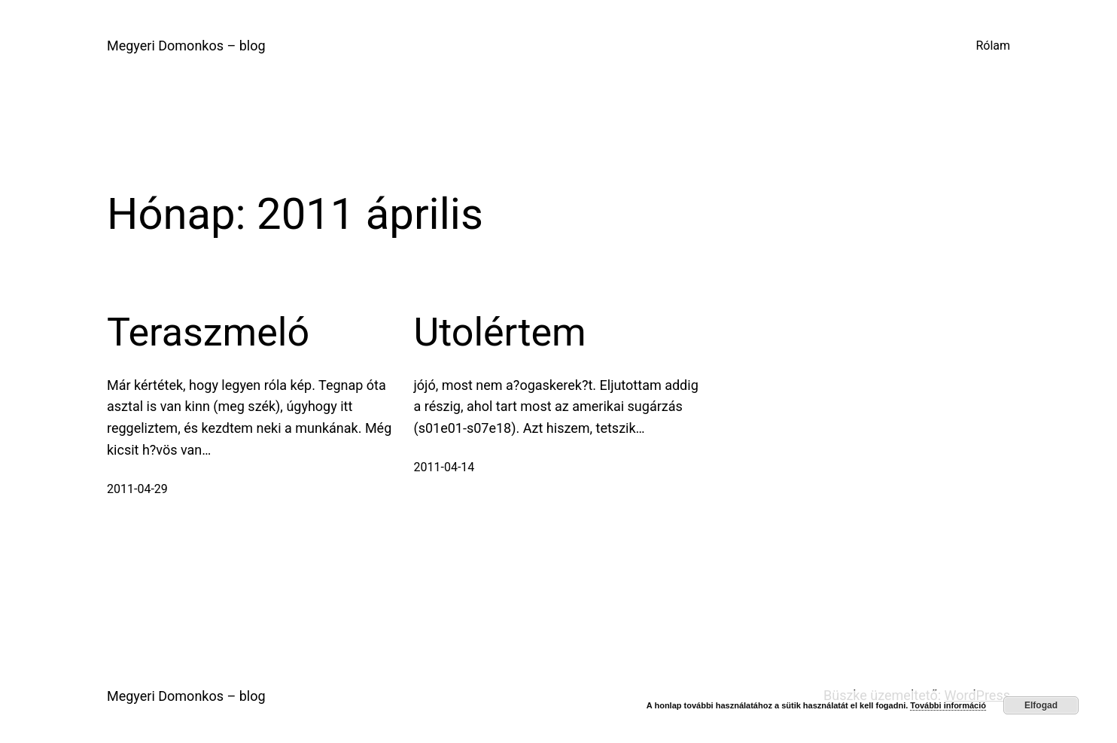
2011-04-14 (444, 467)
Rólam (992, 45)
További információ (948, 705)
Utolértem (500, 332)
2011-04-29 (137, 489)
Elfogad (1041, 705)
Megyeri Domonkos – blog (186, 45)
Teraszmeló (208, 332)
